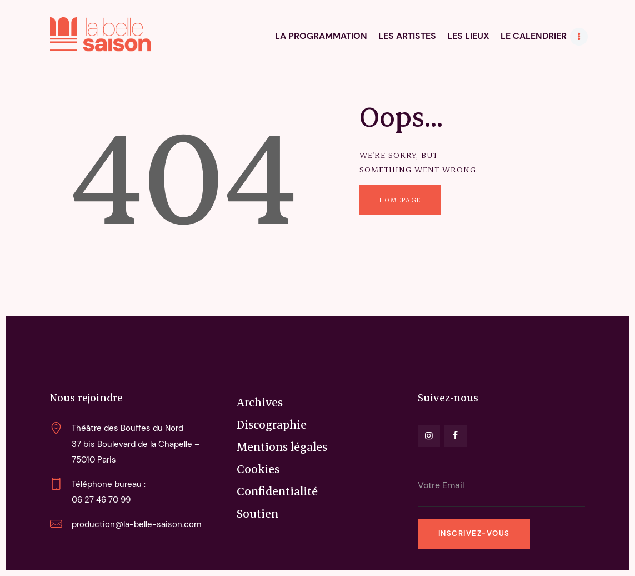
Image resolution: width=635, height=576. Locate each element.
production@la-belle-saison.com (136, 524)
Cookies (258, 468)
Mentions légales (282, 446)
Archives (260, 402)
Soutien (257, 513)
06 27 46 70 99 (101, 499)
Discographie (272, 424)
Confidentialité (277, 491)
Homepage (400, 200)
